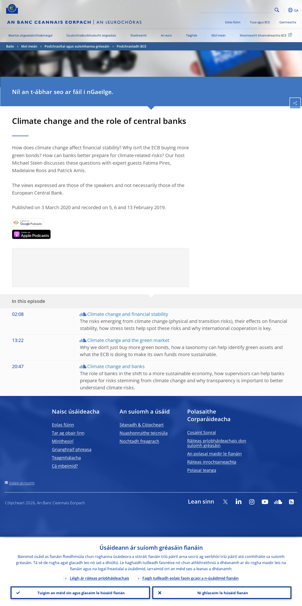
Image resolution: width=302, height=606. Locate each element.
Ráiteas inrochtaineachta (211, 462)
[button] (284, 10)
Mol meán (218, 35)
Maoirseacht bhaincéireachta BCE (267, 35)
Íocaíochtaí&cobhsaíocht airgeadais (91, 35)
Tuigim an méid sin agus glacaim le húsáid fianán (80, 592)
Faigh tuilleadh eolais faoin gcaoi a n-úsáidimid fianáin (190, 577)
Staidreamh (138, 35)
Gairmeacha (287, 22)
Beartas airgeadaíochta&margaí (30, 35)
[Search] (249, 9)
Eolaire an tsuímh (22, 483)
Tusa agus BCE (260, 22)
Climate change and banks (116, 366)
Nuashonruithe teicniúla (144, 433)
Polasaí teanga (201, 470)
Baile (10, 46)
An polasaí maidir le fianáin (214, 453)
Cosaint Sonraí (201, 432)
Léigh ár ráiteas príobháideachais (99, 577)
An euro (166, 35)
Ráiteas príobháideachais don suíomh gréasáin (216, 443)
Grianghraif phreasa (71, 449)
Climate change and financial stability (127, 314)
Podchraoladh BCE (131, 46)
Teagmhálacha (66, 457)
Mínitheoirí (63, 441)
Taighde (191, 35)
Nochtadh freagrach (139, 441)
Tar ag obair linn (68, 433)
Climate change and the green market (128, 340)
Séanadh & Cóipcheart (142, 424)
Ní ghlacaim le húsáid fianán (222, 592)
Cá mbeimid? (65, 466)
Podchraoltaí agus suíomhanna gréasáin (77, 46)
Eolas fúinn (232, 22)
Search (277, 10)
